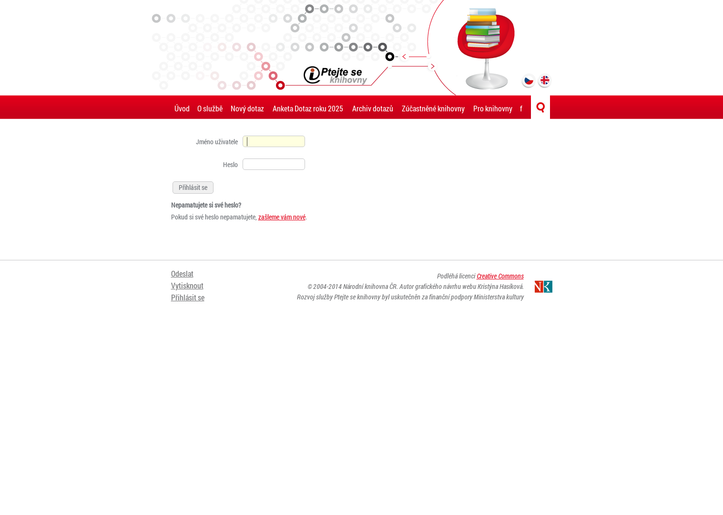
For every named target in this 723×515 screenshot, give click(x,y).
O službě (210, 108)
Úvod (182, 108)
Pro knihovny (492, 108)
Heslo (230, 164)
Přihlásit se (187, 297)
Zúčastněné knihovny (433, 108)
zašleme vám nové (281, 216)
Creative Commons (500, 275)
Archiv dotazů (372, 108)
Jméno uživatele (217, 141)
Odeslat (182, 273)
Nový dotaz (247, 108)
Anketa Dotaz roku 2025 (308, 108)
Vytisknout (187, 285)
